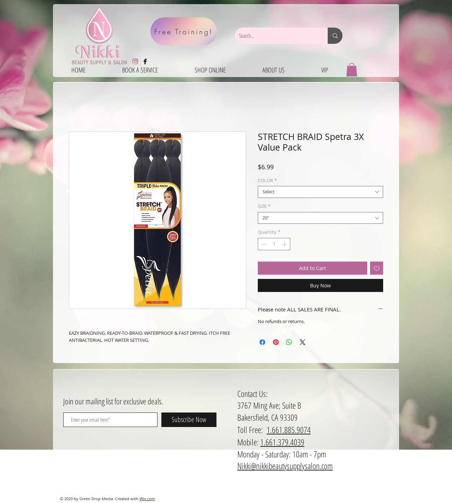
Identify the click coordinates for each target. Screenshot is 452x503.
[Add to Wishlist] (376, 268)
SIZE (264, 206)
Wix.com (147, 498)
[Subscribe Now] (188, 420)
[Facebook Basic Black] (145, 61)
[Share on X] (302, 342)
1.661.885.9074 (289, 429)
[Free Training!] (183, 31)
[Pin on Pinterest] (276, 342)
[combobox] (320, 192)
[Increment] (285, 244)
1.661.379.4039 (282, 442)
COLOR (267, 180)
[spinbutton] (274, 244)
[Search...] (276, 36)
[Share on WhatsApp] (289, 342)
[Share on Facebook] (262, 342)
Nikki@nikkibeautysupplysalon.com (285, 466)
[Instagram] (135, 61)
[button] (351, 69)
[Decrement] (263, 244)
